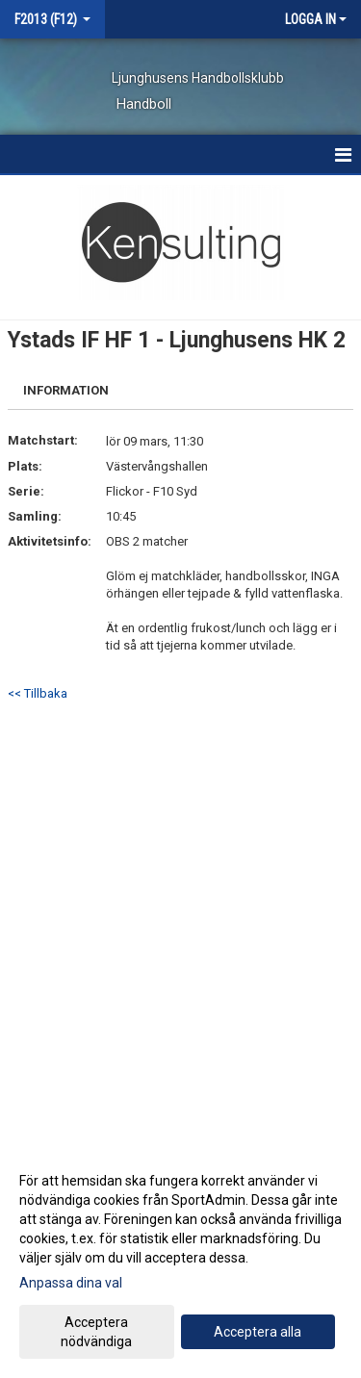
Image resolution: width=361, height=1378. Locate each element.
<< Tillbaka (37, 693)
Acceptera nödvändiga (96, 1331)
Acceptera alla (257, 1332)
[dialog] (180, 1260)
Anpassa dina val (70, 1282)
